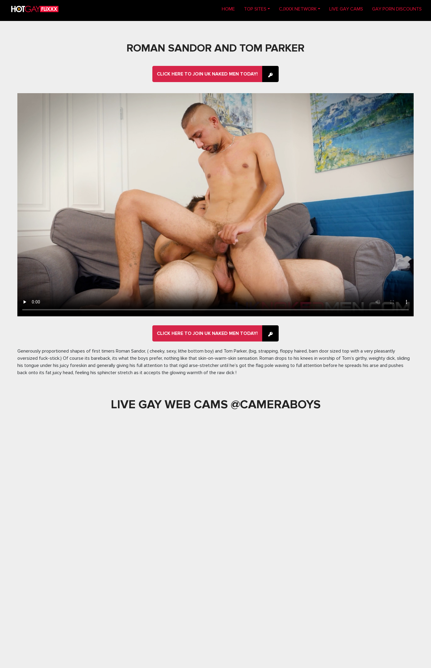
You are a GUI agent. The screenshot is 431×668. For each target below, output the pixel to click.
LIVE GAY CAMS (346, 9)
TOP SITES (255, 9)
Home (230, 8)
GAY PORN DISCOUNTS (397, 9)
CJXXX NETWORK (298, 9)
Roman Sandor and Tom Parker (215, 48)
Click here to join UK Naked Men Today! (207, 74)
